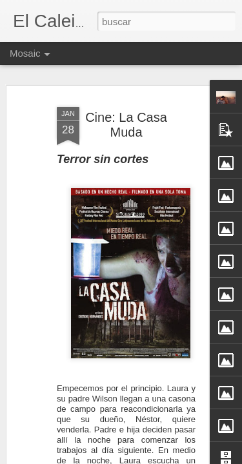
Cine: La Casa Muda (126, 107)
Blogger (171, 457)
